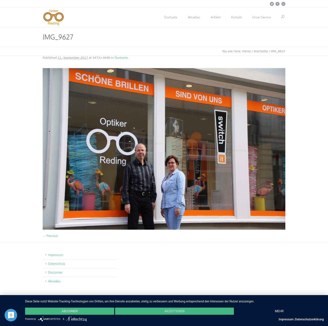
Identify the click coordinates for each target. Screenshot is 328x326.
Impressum (55, 255)
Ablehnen (70, 311)
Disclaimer (55, 272)
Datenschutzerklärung (309, 319)
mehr (279, 311)
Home (246, 51)
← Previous (50, 236)
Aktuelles (54, 281)
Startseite (261, 51)
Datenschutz (56, 263)
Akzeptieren (174, 311)
